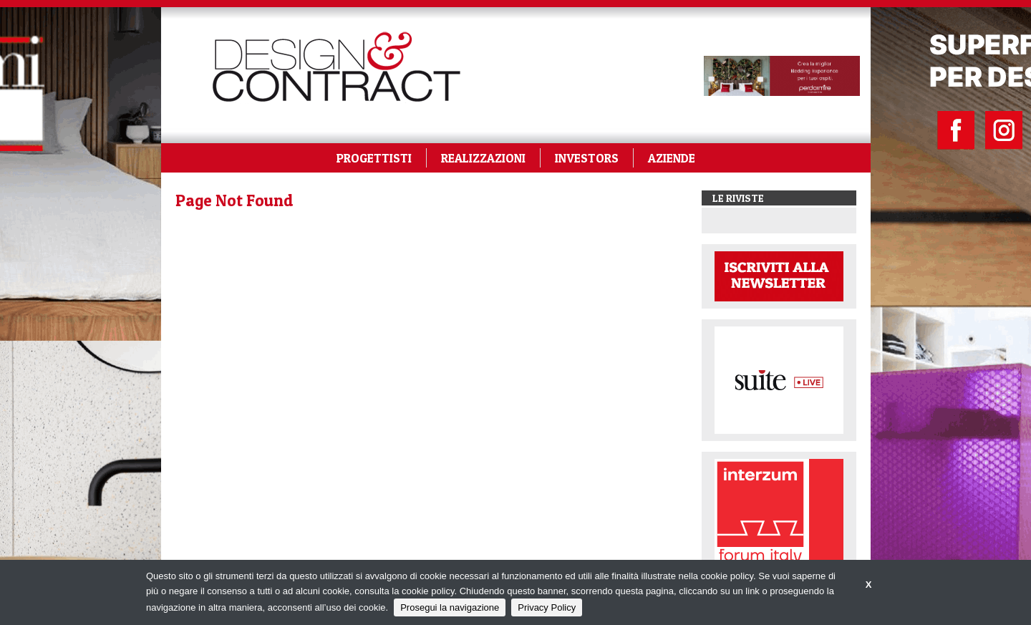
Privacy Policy (547, 607)
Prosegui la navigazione (449, 607)
